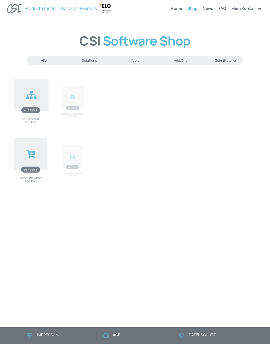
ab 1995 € (31, 108)
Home (176, 9)
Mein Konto (242, 9)
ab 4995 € (31, 167)
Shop (192, 9)
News (208, 9)
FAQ (222, 9)
